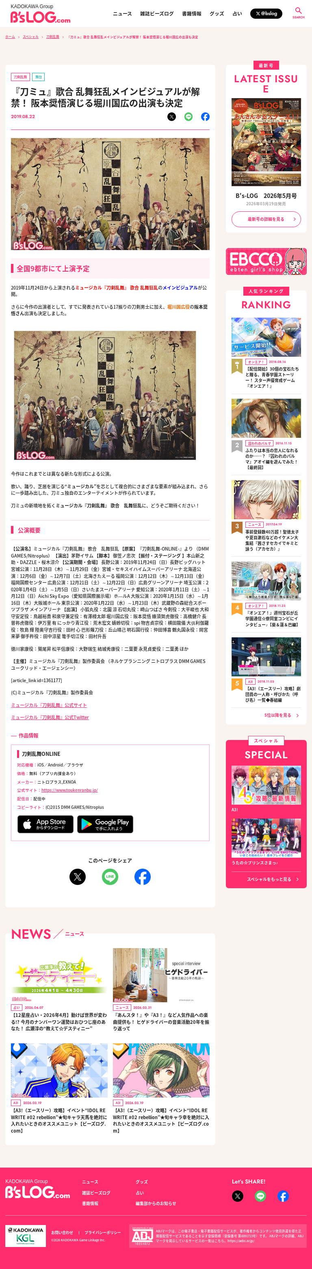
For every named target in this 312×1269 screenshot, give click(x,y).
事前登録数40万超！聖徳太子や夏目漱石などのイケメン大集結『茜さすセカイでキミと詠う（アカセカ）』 (272, 537)
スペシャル (31, 36)
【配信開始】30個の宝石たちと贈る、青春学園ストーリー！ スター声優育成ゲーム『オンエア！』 (272, 376)
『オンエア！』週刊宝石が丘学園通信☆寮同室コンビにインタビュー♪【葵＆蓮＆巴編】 (272, 614)
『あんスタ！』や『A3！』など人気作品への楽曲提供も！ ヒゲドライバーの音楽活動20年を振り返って (160, 1021)
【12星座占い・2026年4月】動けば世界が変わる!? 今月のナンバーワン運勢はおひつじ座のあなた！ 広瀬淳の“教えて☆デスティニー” (58, 1021)
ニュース (122, 13)
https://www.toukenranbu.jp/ (69, 790)
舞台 (38, 76)
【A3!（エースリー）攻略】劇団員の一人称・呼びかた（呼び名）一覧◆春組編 (273, 689)
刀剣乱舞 (52, 36)
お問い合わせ (62, 1231)
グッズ (217, 13)
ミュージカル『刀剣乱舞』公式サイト (49, 704)
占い (237, 13)
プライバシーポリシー (102, 1231)
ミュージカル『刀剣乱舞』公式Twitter (50, 717)
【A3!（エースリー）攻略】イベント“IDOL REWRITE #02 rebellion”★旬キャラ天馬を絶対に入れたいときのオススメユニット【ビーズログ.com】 (58, 1119)
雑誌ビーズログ (157, 13)
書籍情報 (192, 13)
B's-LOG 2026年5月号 (266, 195)
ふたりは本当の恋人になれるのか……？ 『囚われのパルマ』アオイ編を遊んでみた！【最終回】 (271, 457)
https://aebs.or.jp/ (241, 1239)
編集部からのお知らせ (156, 1202)
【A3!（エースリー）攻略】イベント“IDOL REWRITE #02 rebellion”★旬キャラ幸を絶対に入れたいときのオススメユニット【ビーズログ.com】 (161, 1119)
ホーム (10, 36)
